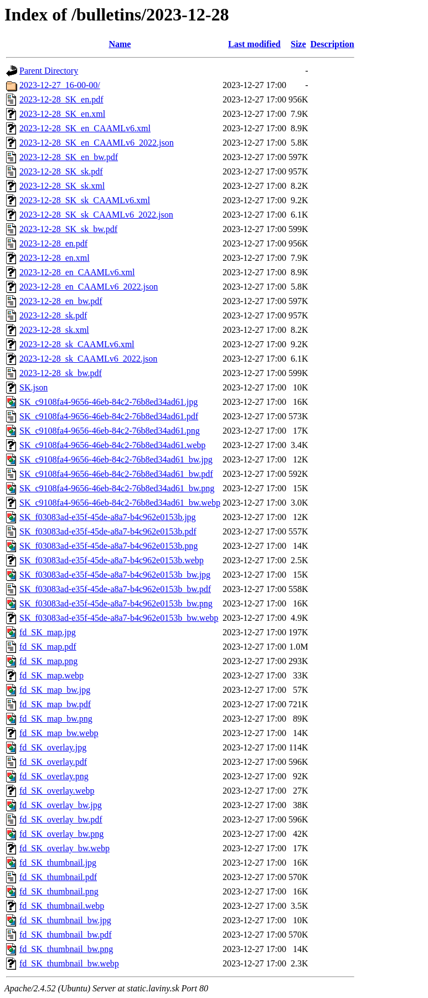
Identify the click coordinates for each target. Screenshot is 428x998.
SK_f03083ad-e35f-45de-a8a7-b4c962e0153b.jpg (107, 517)
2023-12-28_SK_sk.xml (62, 186)
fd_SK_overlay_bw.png (61, 833)
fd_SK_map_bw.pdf (55, 704)
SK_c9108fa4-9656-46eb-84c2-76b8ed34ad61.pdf (108, 416)
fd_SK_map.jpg (47, 632)
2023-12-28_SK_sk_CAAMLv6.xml (84, 200)
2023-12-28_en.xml (54, 258)
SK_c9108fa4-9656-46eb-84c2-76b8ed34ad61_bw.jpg (116, 459)
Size (298, 44)
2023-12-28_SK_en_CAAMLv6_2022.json (96, 142)
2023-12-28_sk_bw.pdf (60, 373)
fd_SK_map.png (48, 661)
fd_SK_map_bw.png (55, 718)
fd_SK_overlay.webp (56, 790)
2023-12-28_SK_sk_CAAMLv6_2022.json (96, 214)
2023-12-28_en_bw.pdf (60, 301)
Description (332, 44)
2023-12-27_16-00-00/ (59, 85)
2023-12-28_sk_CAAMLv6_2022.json (88, 358)
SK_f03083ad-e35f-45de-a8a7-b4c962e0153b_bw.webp (118, 618)
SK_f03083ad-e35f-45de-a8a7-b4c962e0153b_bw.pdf (115, 589)
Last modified (254, 44)
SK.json (33, 387)
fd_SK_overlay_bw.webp (64, 848)
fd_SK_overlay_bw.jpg (60, 805)
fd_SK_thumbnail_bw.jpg (65, 920)
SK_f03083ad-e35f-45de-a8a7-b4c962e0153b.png (108, 546)
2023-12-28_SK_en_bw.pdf (68, 157)
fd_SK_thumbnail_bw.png (66, 949)
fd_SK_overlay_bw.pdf (60, 819)
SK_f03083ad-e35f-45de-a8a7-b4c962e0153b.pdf (107, 531)
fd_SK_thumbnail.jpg (57, 862)
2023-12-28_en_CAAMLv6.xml (77, 272)
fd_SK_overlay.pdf (53, 761)
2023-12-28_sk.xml (54, 330)
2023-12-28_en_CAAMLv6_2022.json (88, 286)
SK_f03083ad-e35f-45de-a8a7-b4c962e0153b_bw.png (116, 603)
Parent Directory (48, 70)
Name (120, 44)
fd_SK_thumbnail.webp (61, 905)
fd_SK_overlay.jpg (52, 747)
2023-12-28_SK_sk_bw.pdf (68, 229)
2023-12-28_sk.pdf (53, 315)
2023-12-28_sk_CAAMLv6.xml (77, 344)
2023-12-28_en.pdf (53, 243)
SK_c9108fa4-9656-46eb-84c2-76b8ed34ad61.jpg (108, 402)
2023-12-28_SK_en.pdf (61, 99)
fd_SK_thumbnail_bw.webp (69, 963)
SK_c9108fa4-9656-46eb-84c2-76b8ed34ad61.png (109, 430)
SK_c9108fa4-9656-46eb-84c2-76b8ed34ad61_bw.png (116, 488)
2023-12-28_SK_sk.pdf (61, 171)
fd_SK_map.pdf (47, 646)
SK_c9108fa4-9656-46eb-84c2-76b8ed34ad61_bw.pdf (116, 474)
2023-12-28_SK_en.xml (62, 114)
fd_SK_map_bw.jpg (54, 690)
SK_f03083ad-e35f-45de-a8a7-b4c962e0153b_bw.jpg (114, 574)
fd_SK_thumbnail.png (59, 891)
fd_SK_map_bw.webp (59, 733)
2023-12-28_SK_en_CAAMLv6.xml (85, 128)
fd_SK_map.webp (51, 675)
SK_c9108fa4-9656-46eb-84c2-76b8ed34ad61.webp (112, 445)
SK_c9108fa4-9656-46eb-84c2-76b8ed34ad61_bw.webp (119, 502)
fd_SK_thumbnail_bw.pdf (65, 934)
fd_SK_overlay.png (54, 776)
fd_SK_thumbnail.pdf (58, 877)
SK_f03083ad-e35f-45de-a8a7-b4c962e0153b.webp (111, 560)
